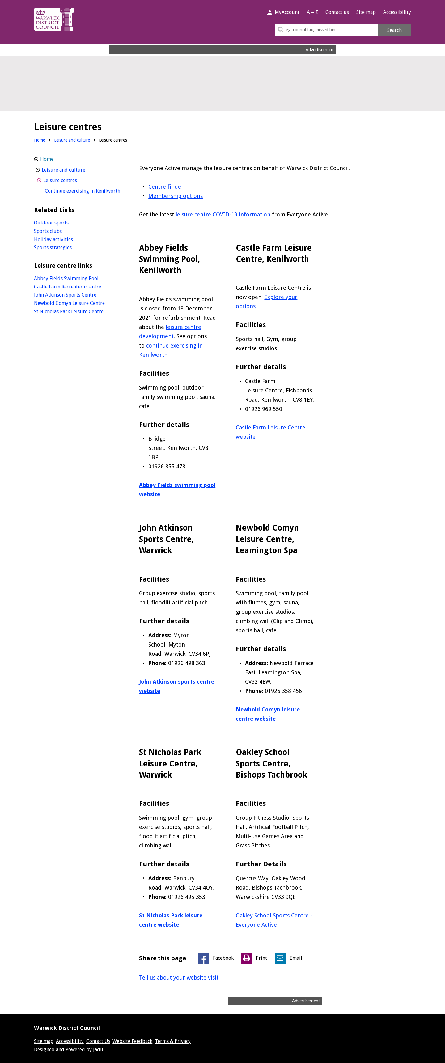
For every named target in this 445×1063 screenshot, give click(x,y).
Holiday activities (53, 239)
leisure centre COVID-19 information (223, 214)
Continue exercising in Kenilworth (84, 190)
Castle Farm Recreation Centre (67, 287)
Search (394, 30)
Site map (366, 12)
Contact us (337, 12)
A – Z (312, 12)
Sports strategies (53, 247)
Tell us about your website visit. (179, 977)
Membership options (175, 196)
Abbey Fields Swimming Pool (66, 278)
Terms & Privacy (173, 1041)
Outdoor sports (51, 223)
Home (39, 140)
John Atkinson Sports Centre (65, 295)
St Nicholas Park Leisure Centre (69, 311)
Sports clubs (48, 231)
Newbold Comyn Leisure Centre (69, 303)
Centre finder (166, 186)
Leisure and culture (72, 140)
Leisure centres (71, 179)
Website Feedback (132, 1041)
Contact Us (98, 1041)
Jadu (98, 1049)
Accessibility (397, 12)
